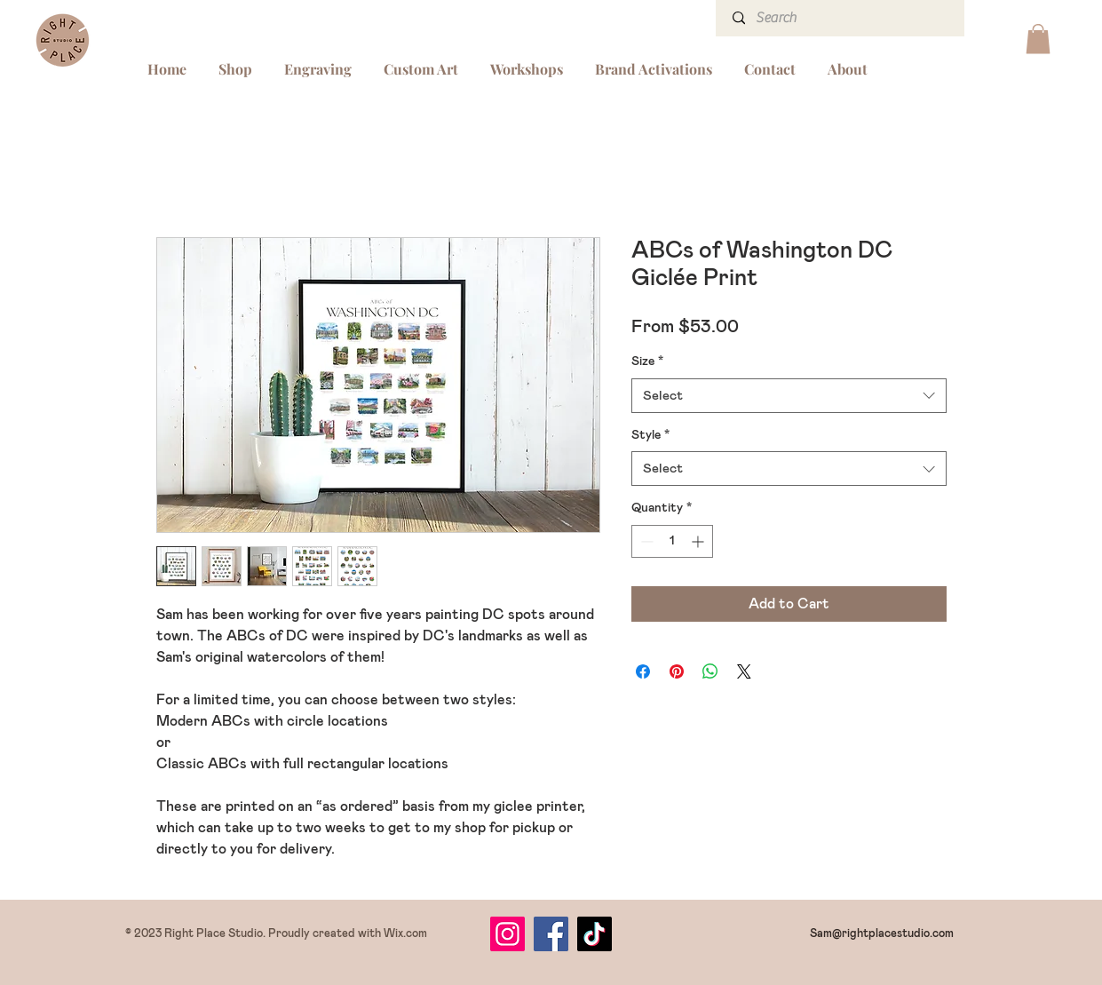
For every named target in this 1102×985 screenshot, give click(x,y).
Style (650, 435)
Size (647, 361)
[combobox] (789, 395)
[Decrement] (645, 541)
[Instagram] (507, 934)
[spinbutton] (672, 541)
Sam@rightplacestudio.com (882, 934)
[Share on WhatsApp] (710, 671)
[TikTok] (594, 934)
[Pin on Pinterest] (676, 671)
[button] (1038, 38)
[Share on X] (744, 671)
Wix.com (405, 934)
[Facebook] (551, 934)
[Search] (841, 18)
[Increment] (699, 541)
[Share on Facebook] (643, 671)
